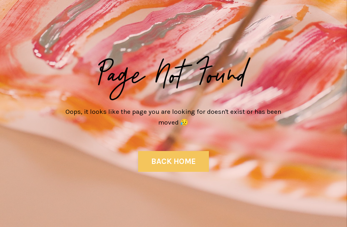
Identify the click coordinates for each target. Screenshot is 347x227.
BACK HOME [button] (173, 161)
